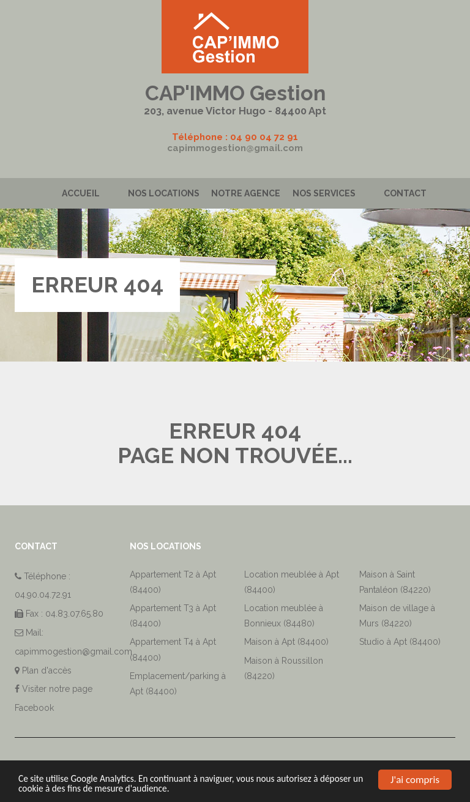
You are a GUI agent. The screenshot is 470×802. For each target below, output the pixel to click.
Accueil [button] (81, 193)
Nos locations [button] (164, 193)
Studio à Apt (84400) (400, 642)
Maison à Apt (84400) (286, 642)
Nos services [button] (324, 193)
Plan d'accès (47, 670)
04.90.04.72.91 (43, 595)
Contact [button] (405, 193)
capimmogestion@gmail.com (235, 148)
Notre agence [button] (245, 193)
